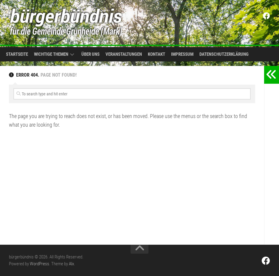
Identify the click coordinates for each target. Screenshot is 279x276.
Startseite (17, 54)
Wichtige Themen (51, 54)
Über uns (90, 54)
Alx (71, 263)
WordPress (39, 263)
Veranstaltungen (124, 54)
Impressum (182, 54)
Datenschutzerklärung (224, 54)
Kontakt (156, 54)
